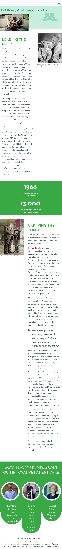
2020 (38, 538)
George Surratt (34, 248)
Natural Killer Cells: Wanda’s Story (51, 512)
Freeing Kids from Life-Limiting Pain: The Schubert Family (31, 518)
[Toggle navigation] (58, 3)
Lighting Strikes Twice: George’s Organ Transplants (11, 513)
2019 (42, 538)
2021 (34, 538)
